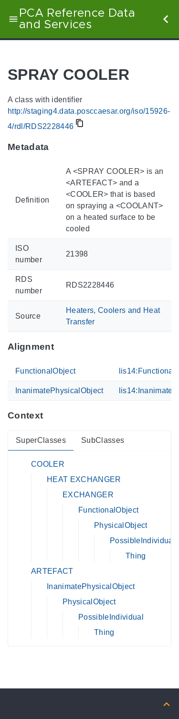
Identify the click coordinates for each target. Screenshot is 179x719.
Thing (136, 556)
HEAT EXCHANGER (84, 479)
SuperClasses (41, 440)
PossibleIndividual (142, 541)
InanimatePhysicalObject (59, 390)
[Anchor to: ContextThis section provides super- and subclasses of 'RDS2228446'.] (52, 415)
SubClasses (102, 440)
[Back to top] (166, 703)
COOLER (47, 464)
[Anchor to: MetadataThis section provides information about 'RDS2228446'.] (58, 147)
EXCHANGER (88, 495)
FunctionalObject (45, 371)
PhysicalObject (120, 525)
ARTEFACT (52, 571)
